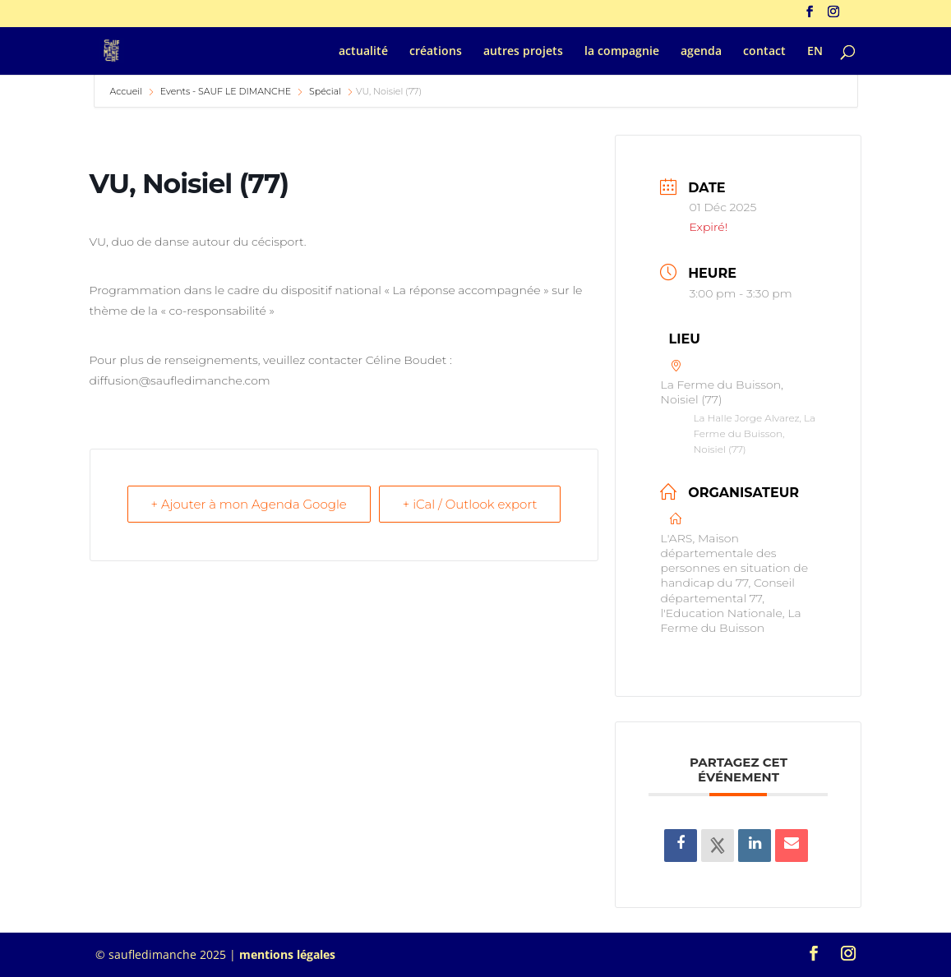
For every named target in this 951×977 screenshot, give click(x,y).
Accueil (127, 91)
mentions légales (287, 954)
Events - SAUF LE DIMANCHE (225, 91)
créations (435, 51)
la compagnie (621, 51)
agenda (701, 51)
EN (815, 51)
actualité (363, 51)
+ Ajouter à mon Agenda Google (249, 504)
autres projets (523, 51)
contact (764, 51)
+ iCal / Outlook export (470, 504)
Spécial (325, 91)
